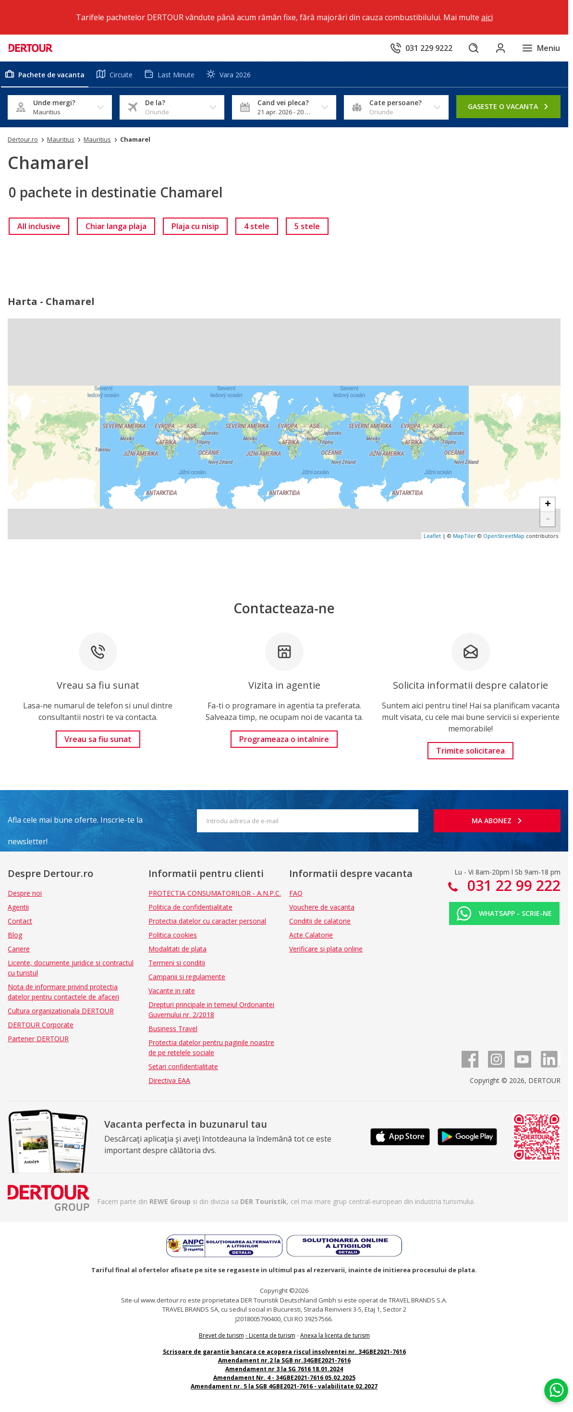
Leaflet (432, 535)
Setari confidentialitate (183, 1066)
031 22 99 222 (512, 885)
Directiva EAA (169, 1080)
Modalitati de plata (177, 948)
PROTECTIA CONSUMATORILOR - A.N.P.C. (214, 893)
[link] (39, 226)
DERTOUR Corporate (40, 1024)
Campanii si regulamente (186, 976)
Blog (15, 934)
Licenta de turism (272, 1335)
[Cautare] (473, 48)
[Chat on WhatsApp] (556, 1390)
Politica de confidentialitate (190, 907)
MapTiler (464, 535)
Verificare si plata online (326, 948)
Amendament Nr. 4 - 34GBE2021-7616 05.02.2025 (284, 1378)
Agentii (18, 907)
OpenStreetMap (503, 535)
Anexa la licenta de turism (335, 1335)
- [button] (548, 519)
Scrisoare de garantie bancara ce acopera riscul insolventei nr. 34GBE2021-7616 (284, 1352)
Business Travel (172, 1028)
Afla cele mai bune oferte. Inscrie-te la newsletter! (75, 823)
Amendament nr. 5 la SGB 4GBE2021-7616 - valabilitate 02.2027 (284, 1386)
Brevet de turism (221, 1335)
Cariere (19, 948)
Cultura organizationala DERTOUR (61, 1010)
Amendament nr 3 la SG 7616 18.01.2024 (284, 1369)
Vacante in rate (171, 990)
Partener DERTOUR (38, 1038)
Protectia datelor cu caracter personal (207, 920)
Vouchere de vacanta (321, 907)
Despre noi (25, 893)
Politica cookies (172, 934)
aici (487, 17)
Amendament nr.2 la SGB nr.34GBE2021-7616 (284, 1360)
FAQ (296, 893)
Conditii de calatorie (320, 920)
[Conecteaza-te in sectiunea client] (500, 48)
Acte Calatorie (311, 934)
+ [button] (548, 505)
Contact (20, 920)
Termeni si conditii (176, 962)
